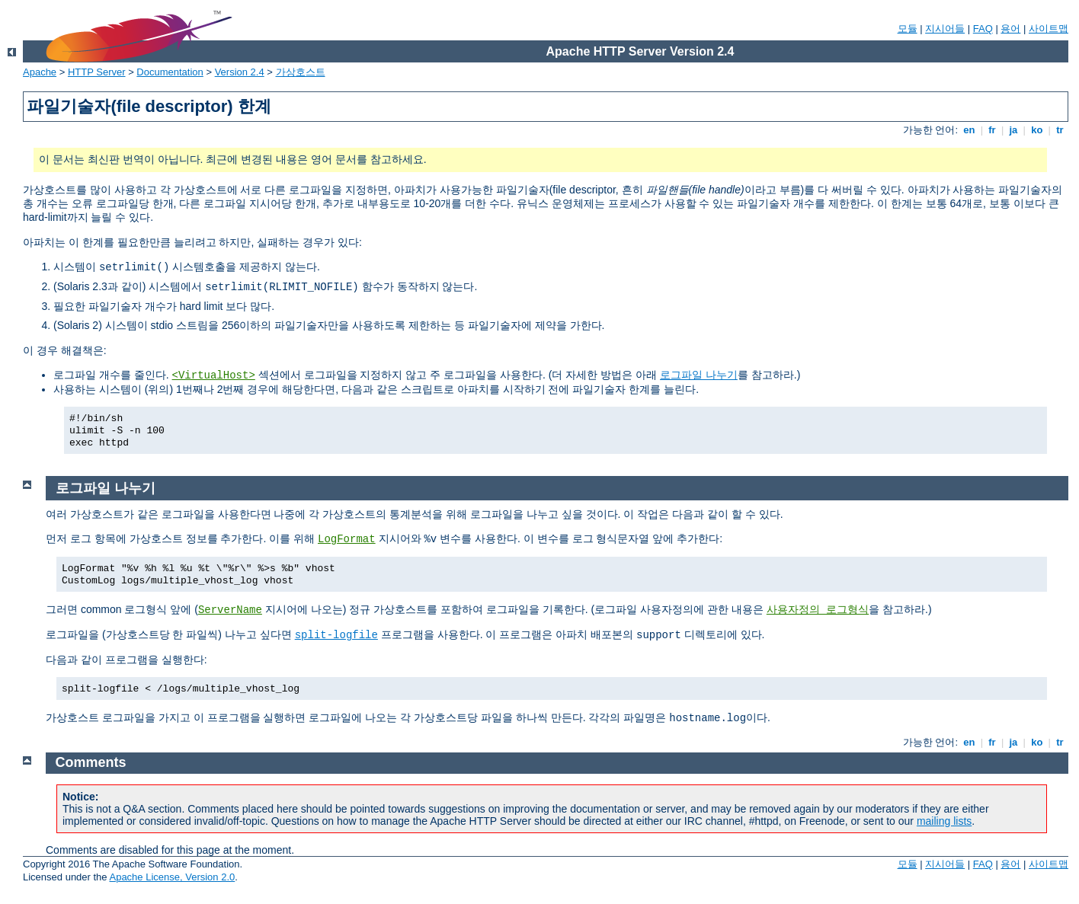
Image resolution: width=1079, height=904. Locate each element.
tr (1060, 130)
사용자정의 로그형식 (818, 610)
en (969, 130)
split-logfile (336, 635)
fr (992, 130)
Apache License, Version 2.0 (172, 877)
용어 (1010, 28)
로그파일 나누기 (699, 375)
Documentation (169, 72)
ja (1013, 130)
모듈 (907, 28)
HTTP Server (97, 72)
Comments (91, 762)
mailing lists (944, 821)
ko (1037, 130)
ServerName (230, 610)
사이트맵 (1048, 28)
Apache (39, 72)
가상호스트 (300, 72)
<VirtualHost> (213, 375)
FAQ (983, 28)
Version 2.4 (239, 72)
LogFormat (347, 539)
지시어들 (945, 28)
